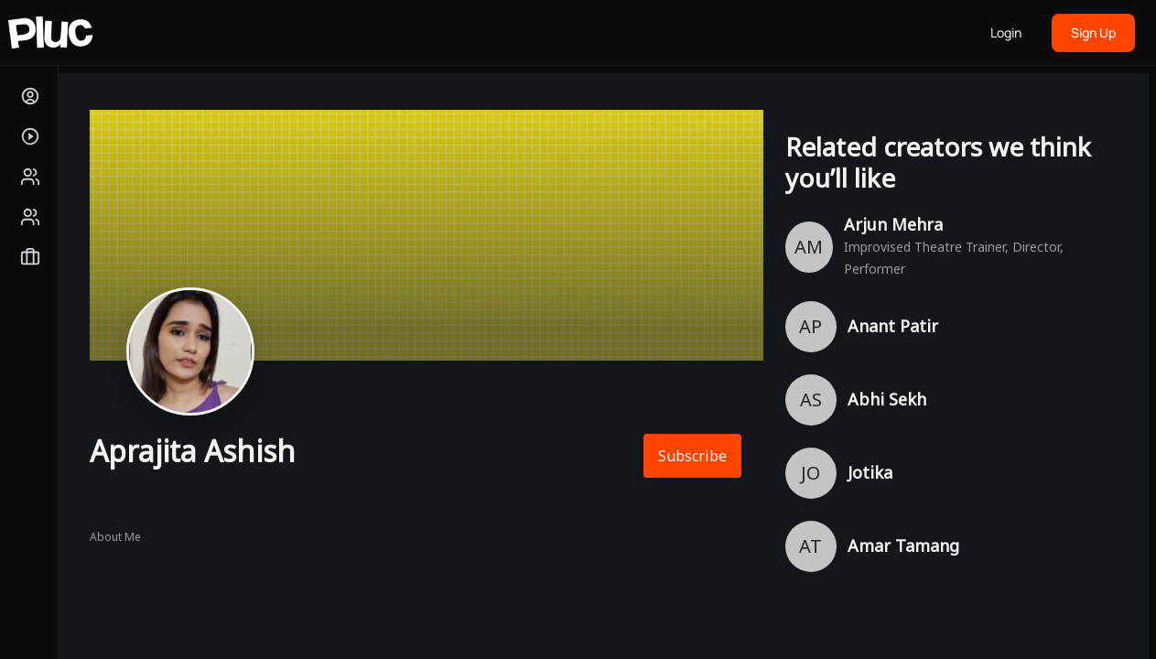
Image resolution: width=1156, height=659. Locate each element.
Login (1005, 32)
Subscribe (692, 456)
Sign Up (1093, 32)
